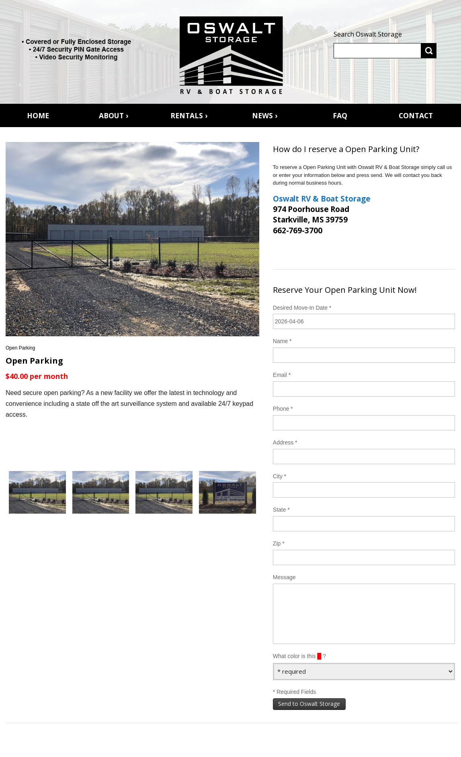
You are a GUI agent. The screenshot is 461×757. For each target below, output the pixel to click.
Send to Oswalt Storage (309, 704)
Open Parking (20, 348)
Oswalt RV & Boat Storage (322, 198)
